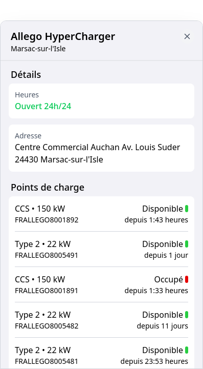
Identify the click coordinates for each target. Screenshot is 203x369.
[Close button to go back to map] (187, 36)
